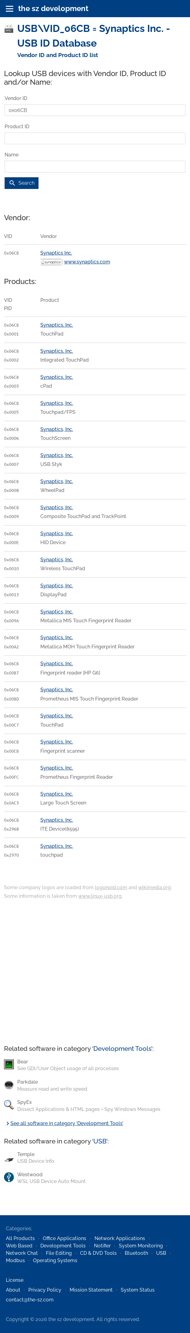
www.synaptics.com (87, 262)
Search (21, 183)
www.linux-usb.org (100, 896)
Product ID (17, 126)
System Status (138, 1290)
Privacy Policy (44, 1290)
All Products (20, 1238)
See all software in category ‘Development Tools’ (63, 1123)
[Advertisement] (95, 973)
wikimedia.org (154, 887)
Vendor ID (16, 98)
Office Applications (64, 1238)
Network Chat (22, 1253)
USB (99, 1141)
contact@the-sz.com (30, 1300)
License (14, 1280)
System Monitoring (141, 1246)
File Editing (59, 1253)
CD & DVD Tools (98, 1253)
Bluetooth (136, 1253)
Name (11, 155)
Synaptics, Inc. (56, 325)
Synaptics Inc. (56, 253)
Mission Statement (91, 1290)
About (13, 1290)
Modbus (15, 1260)
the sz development (53, 8)
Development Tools (122, 1048)
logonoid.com (111, 887)
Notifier (102, 1246)
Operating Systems (55, 1260)
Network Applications (120, 1238)
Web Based (19, 1246)
